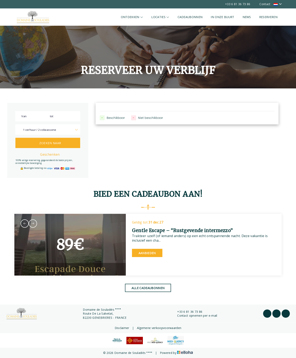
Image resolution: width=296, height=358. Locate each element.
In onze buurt (222, 17)
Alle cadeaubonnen (148, 288)
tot (51, 116)
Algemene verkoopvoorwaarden (159, 328)
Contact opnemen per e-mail (194, 315)
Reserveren (268, 17)
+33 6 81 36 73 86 (187, 312)
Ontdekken (132, 17)
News (247, 17)
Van (24, 116)
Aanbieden (147, 253)
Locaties (160, 17)
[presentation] (25, 223)
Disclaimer (122, 328)
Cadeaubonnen (190, 17)
